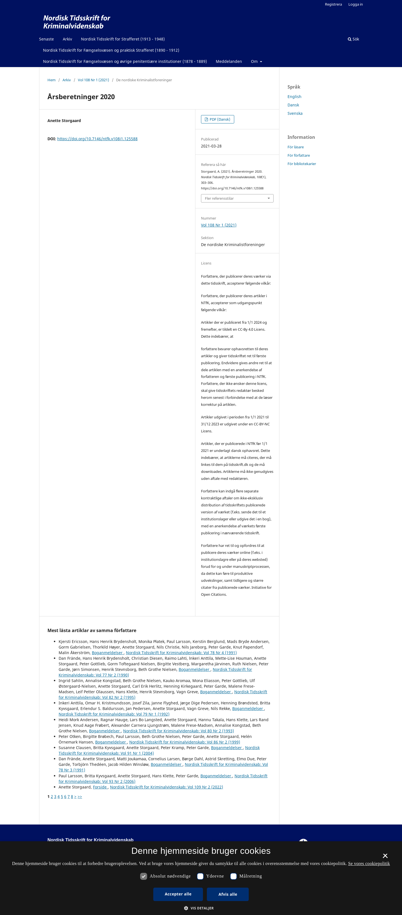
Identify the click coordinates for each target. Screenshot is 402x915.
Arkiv (67, 39)
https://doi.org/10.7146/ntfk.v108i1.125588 (97, 138)
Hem (51, 79)
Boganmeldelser (108, 652)
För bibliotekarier (302, 163)
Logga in (355, 4)
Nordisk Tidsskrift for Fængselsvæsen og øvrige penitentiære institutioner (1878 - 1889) (125, 61)
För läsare (296, 146)
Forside (100, 787)
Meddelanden (229, 61)
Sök (353, 39)
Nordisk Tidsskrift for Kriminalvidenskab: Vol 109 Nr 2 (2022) (166, 787)
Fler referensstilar (219, 198)
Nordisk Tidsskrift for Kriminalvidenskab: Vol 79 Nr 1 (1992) (114, 714)
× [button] (385, 858)
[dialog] (201, 878)
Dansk (293, 105)
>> (80, 796)
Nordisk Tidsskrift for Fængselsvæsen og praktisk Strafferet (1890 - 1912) (111, 50)
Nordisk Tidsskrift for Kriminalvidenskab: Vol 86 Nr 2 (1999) (184, 742)
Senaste (46, 39)
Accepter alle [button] (178, 894)
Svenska (295, 113)
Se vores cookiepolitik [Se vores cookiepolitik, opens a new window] (369, 863)
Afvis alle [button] (228, 894)
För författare (299, 155)
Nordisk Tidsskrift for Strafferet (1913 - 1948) (123, 39)
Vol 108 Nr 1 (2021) (93, 79)
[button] (201, 908)
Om (255, 61)
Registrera (333, 4)
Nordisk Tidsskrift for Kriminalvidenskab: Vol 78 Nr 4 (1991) (181, 652)
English (295, 96)
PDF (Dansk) (219, 119)
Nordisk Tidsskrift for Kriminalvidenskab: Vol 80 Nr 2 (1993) (178, 730)
